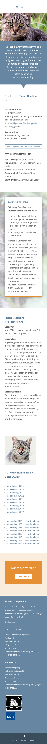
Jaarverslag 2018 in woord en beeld (23, 540)
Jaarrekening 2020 (15, 502)
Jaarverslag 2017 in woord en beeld (23, 543)
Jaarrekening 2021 (15, 499)
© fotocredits (10, 622)
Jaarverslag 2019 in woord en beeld (23, 537)
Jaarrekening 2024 (15, 489)
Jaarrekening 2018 (15, 508)
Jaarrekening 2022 (15, 495)
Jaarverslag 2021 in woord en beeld (23, 530)
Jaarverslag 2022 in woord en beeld (23, 527)
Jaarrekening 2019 (15, 505)
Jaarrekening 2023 (15, 492)
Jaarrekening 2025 (15, 486)
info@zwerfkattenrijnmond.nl (16, 645)
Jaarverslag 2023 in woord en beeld (23, 524)
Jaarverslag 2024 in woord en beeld (23, 521)
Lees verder (23, 576)
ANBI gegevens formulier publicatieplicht (23, 146)
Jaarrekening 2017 (15, 512)
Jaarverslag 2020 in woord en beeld (23, 534)
